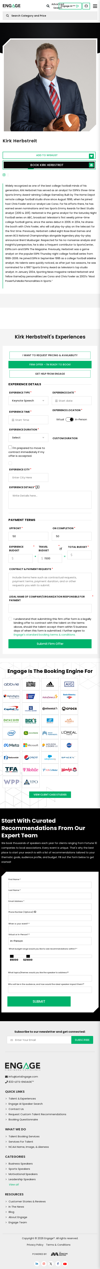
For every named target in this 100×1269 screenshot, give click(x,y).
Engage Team (18, 1222)
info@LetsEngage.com (23, 1076)
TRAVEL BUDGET (49, 548)
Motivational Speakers (23, 1174)
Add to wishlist (65, 156)
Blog (11, 1212)
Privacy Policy (35, 1245)
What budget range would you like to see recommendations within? (43, 948)
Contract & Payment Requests (30, 569)
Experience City (19, 469)
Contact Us (16, 1109)
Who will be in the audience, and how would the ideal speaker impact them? (46, 984)
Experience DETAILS (22, 487)
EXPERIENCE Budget (21, 548)
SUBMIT (34, 1001)
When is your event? (19, 923)
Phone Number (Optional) (22, 912)
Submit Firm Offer (50, 644)
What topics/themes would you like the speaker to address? (38, 972)
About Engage (18, 1217)
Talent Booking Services (24, 1136)
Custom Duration (65, 438)
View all (14, 1184)
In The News (16, 1206)
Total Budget (77, 547)
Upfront (15, 528)
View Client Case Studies (50, 794)
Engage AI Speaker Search (26, 1104)
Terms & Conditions (58, 1245)
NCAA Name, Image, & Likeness (29, 1147)
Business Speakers (21, 1163)
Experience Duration (23, 429)
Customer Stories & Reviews (27, 1201)
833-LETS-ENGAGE (21, 1082)
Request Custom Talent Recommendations (37, 1114)
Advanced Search (55, 6)
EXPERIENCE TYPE (19, 392)
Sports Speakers (19, 1169)
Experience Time (19, 412)
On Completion (63, 528)
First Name (14, 879)
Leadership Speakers (22, 1179)
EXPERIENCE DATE (63, 392)
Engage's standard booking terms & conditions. (45, 634)
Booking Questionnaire (23, 1119)
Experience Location (66, 410)
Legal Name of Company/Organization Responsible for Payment (50, 598)
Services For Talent (21, 1141)
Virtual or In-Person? (19, 934)
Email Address (16, 901)
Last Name (14, 890)
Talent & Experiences (22, 1098)
